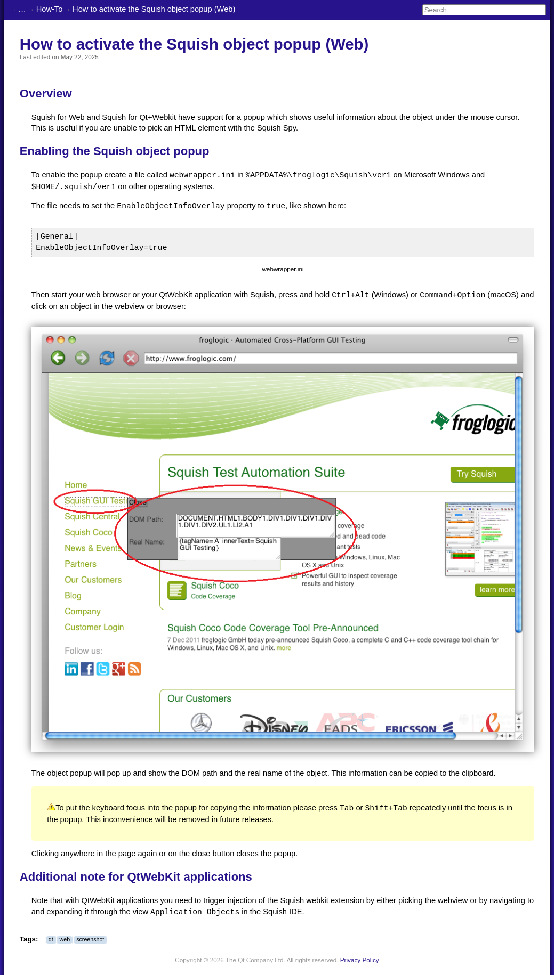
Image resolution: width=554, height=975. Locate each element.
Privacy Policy (359, 959)
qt (51, 939)
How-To (49, 9)
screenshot (90, 939)
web (65, 939)
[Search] (484, 9)
